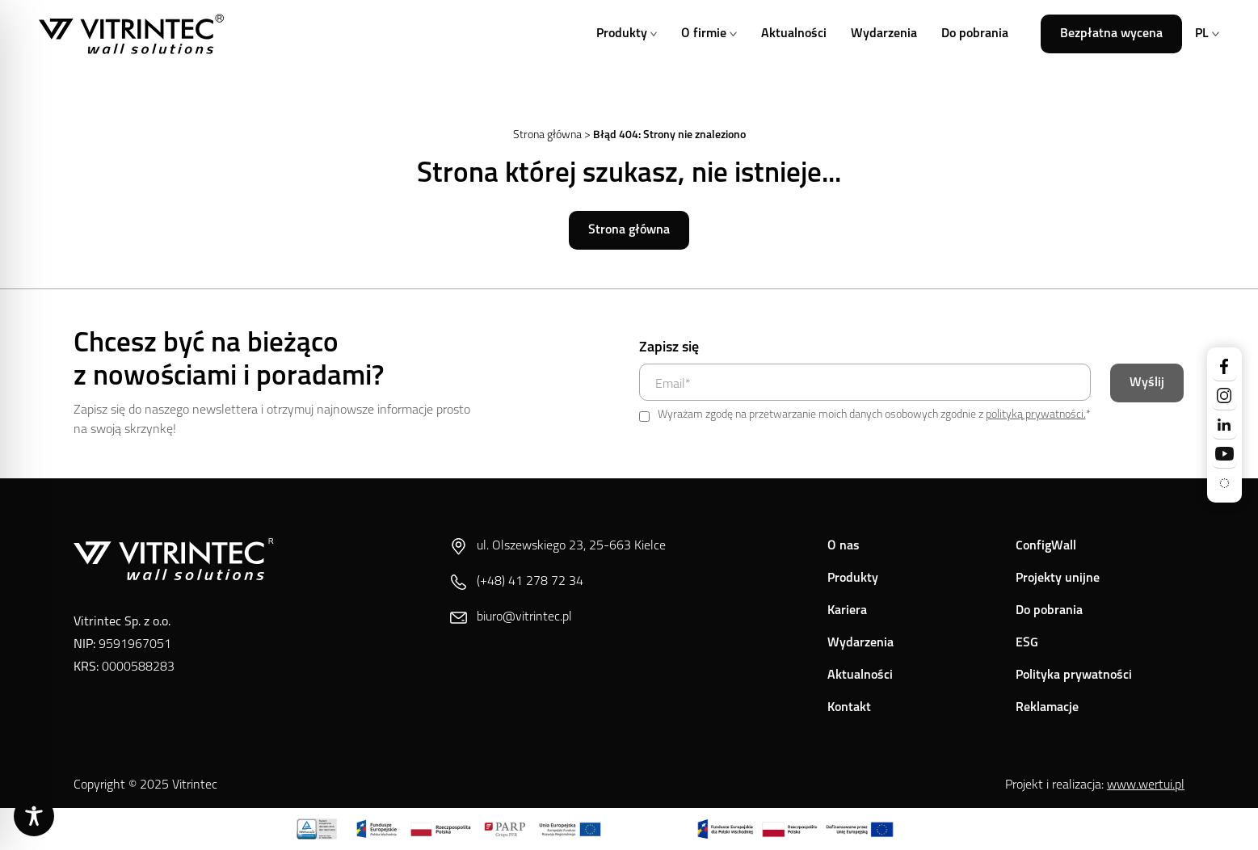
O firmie (709, 33)
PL (1207, 33)
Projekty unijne (1058, 578)
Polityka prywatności (1074, 675)
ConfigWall (1046, 546)
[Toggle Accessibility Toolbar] (34, 816)
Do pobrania (974, 33)
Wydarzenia (884, 33)
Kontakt (849, 707)
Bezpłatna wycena (1111, 33)
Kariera (847, 610)
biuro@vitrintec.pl (511, 617)
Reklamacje (1047, 707)
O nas (843, 546)
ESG (1027, 643)
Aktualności (794, 33)
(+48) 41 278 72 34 (516, 582)
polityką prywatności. (1036, 415)
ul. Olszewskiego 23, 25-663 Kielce (558, 546)
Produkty (627, 33)
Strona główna (547, 135)
